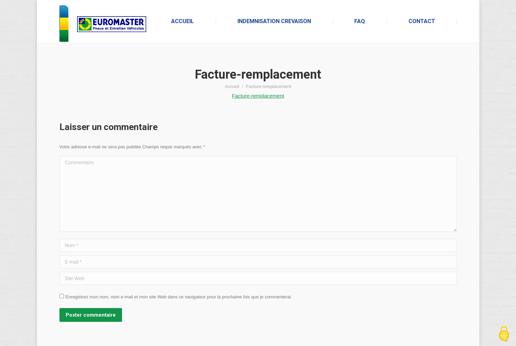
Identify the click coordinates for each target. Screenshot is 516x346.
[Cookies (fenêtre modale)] (504, 334)
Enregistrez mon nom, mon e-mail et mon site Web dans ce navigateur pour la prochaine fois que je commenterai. (179, 296)
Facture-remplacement (258, 96)
